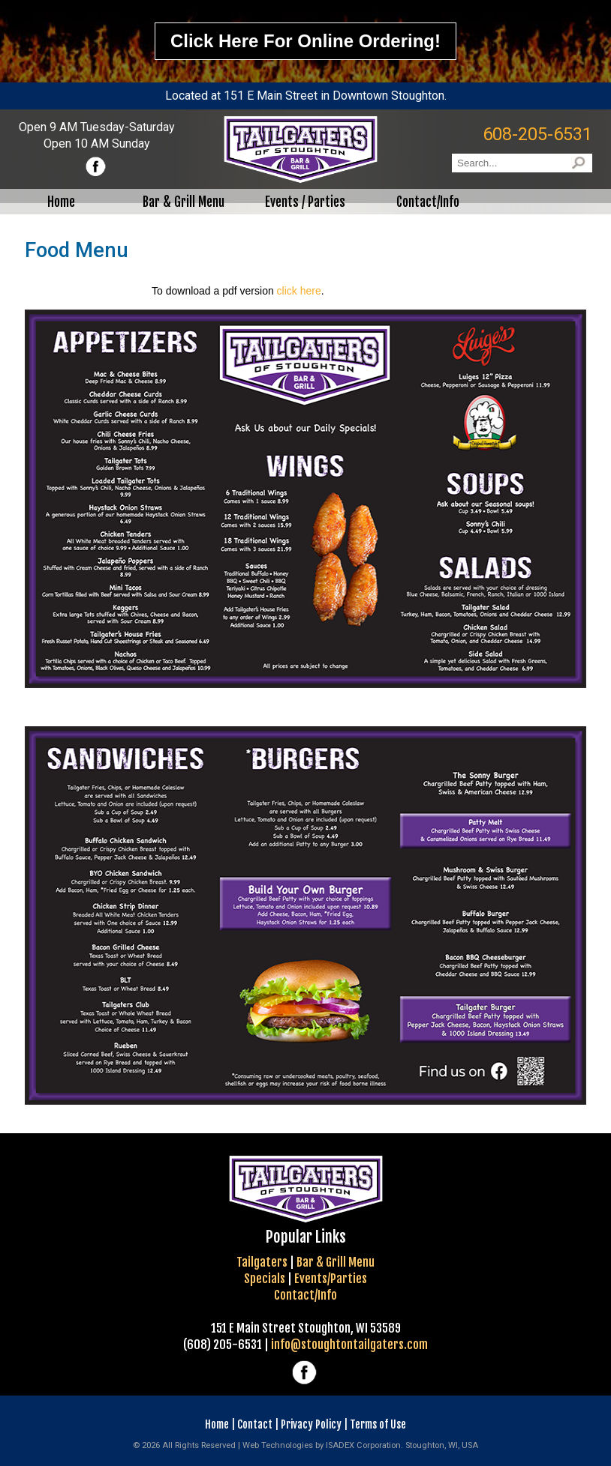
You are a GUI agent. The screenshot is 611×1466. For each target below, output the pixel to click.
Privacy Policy (311, 1424)
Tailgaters (261, 1262)
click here (299, 291)
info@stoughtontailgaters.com (349, 1344)
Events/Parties (330, 1278)
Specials (264, 1278)
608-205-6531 (537, 134)
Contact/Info (305, 1295)
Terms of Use (378, 1424)
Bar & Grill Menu (335, 1262)
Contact (254, 1424)
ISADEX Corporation (363, 1445)
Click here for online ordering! (305, 41)
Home (217, 1424)
